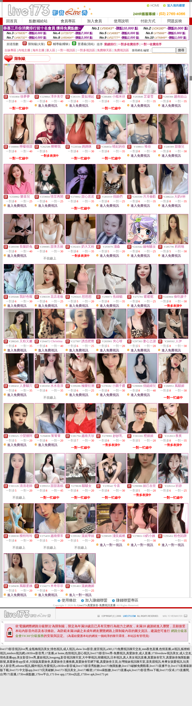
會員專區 (68, 21)
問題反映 (174, 21)
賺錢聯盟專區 (127, 600)
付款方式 (148, 21)
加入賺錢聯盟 (96, 600)
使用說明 (121, 21)
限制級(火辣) (36, 44)
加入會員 (94, 21)
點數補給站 (38, 21)
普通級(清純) (86, 44)
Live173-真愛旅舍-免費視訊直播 (96, 605)
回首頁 (11, 21)
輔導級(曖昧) (61, 44)
